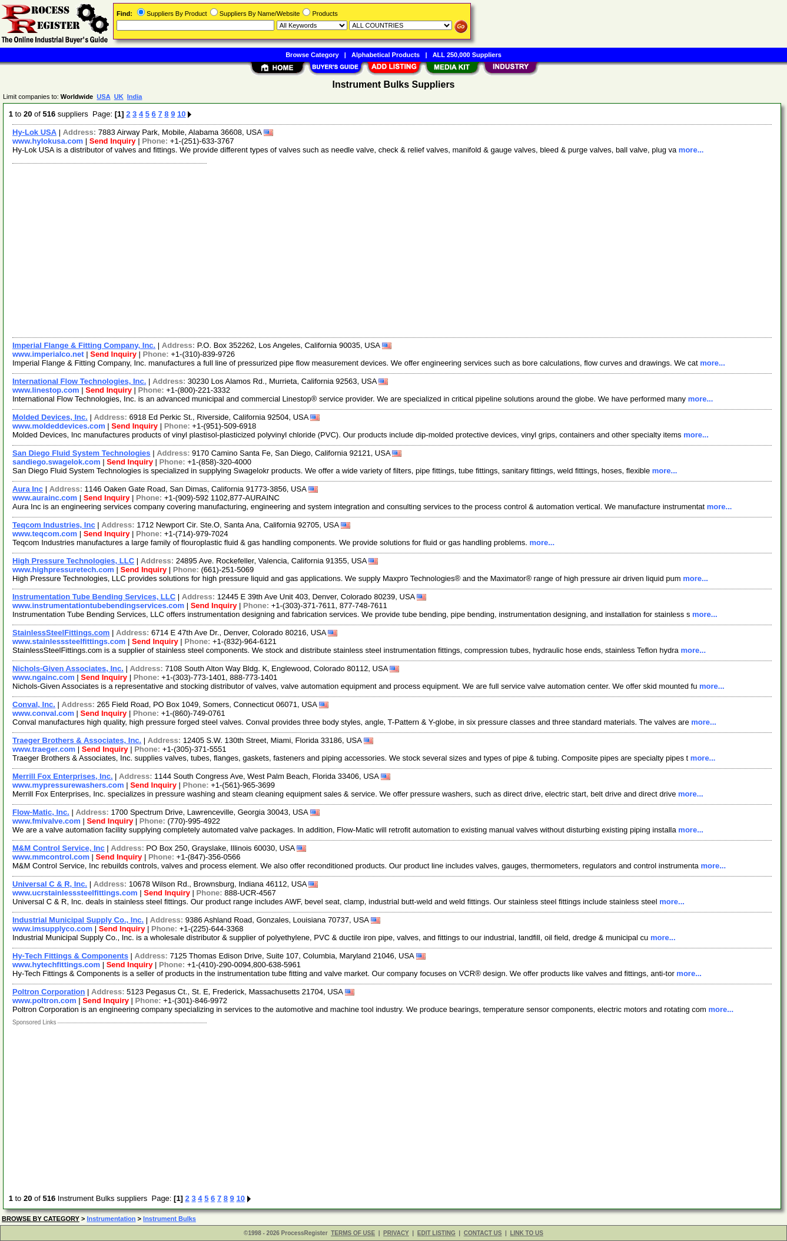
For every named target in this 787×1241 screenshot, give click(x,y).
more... (691, 149)
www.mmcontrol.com (50, 856)
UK (119, 96)
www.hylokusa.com (47, 141)
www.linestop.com (45, 390)
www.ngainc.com (43, 677)
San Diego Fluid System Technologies (81, 453)
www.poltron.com (44, 1000)
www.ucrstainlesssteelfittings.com (75, 892)
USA (103, 96)
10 (181, 114)
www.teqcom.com (44, 533)
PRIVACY (396, 1233)
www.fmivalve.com (46, 821)
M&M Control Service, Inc (58, 848)
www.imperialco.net (48, 354)
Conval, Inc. (33, 704)
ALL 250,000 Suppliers (467, 54)
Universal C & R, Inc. (49, 884)
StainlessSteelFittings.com (60, 632)
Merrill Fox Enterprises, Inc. (62, 776)
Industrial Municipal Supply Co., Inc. (78, 919)
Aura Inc (27, 489)
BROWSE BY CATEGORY (40, 1218)
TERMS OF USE (353, 1233)
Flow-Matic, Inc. (40, 812)
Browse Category (311, 54)
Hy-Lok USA (34, 132)
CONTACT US (483, 1233)
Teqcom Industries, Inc (53, 524)
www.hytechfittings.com (56, 964)
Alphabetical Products (385, 54)
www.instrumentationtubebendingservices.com (98, 605)
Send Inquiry (112, 141)
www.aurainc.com (44, 497)
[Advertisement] (361, 249)
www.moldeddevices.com (58, 426)
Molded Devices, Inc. (50, 417)
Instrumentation (111, 1218)
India (134, 96)
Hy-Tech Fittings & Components (70, 955)
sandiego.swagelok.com (56, 461)
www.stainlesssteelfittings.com (68, 641)
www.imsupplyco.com (52, 928)
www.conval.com (43, 713)
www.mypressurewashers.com (68, 785)
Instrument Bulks (169, 1218)
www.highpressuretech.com (63, 569)
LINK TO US (526, 1233)
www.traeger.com (43, 749)
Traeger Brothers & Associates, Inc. (76, 740)
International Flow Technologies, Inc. (79, 381)
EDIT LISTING (436, 1233)
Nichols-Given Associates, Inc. (68, 668)
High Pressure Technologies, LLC (73, 560)
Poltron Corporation (48, 991)
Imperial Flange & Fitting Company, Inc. (83, 345)
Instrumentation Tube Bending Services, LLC (93, 596)
